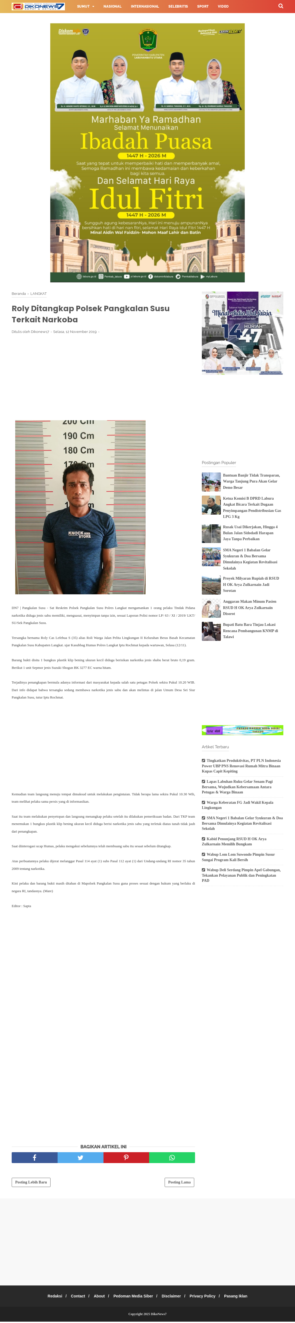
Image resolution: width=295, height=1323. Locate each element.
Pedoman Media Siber (133, 1297)
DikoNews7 (159, 1315)
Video (223, 6)
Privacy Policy (206, 1297)
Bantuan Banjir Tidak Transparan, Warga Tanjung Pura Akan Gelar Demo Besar (251, 481)
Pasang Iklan (240, 1297)
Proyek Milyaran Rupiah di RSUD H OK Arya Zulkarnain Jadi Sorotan (251, 584)
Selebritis (178, 6)
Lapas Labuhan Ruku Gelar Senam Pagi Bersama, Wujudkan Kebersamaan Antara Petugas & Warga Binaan (237, 787)
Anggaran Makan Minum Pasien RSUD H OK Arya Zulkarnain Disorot (249, 607)
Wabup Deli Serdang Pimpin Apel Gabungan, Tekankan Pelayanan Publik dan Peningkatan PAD (241, 875)
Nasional (112, 6)
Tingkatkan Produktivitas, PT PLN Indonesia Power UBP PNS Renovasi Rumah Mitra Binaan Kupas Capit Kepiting (241, 766)
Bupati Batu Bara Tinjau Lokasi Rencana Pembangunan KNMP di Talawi (250, 631)
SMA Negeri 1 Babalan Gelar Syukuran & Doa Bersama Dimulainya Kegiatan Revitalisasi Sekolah (242, 823)
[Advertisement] (103, 380)
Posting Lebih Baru (31, 1184)
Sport (203, 6)
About (97, 1297)
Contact (75, 1297)
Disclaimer (173, 1297)
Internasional (145, 6)
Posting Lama (179, 1184)
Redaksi (50, 1297)
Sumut (83, 6)
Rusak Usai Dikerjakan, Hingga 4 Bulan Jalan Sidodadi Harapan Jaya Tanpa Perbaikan (250, 533)
